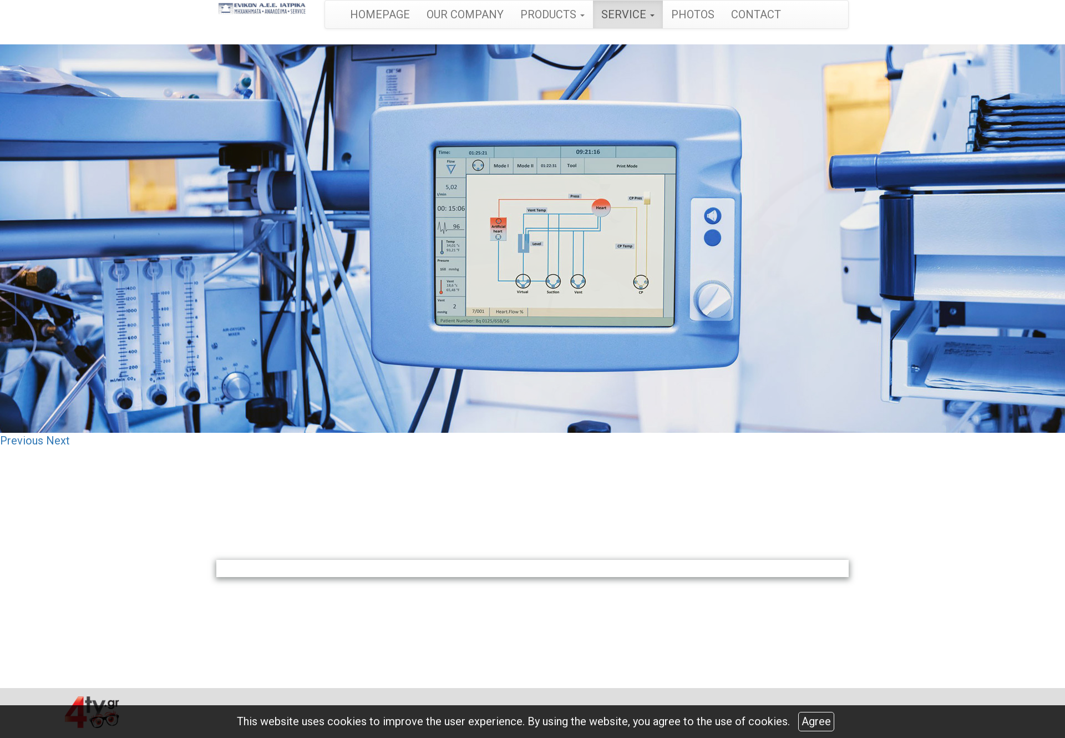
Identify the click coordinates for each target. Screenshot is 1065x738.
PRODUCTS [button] (552, 14)
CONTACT (756, 14)
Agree (816, 721)
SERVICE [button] (628, 14)
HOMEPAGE (380, 14)
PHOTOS (692, 14)
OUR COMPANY (465, 14)
